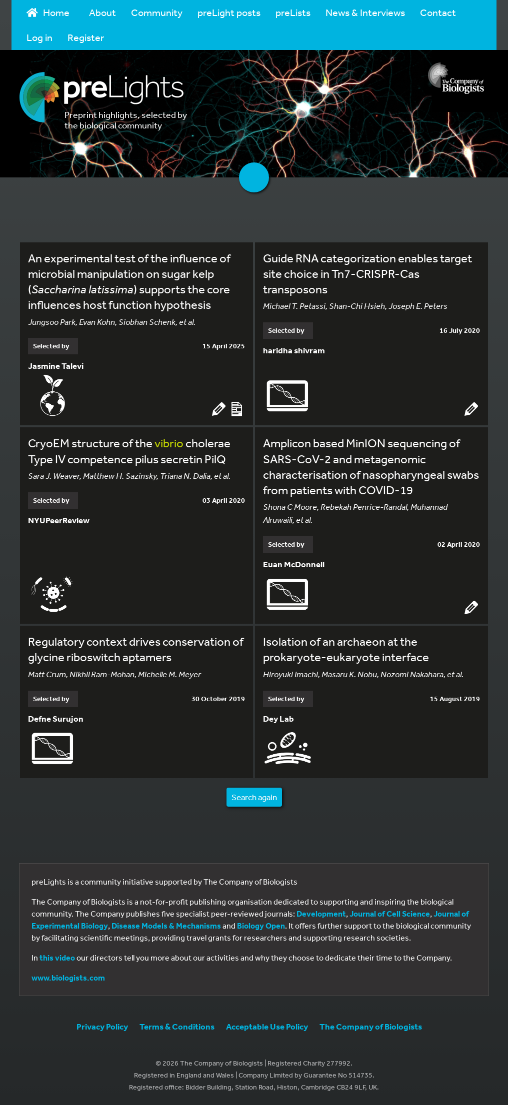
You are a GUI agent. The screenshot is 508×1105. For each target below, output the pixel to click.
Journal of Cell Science (390, 914)
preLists (293, 12)
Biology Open (261, 926)
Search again (254, 797)
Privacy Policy (102, 1026)
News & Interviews (365, 12)
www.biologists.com (68, 978)
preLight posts (229, 12)
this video (57, 958)
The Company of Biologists (371, 1026)
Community (156, 12)
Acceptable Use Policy (267, 1026)
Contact (438, 12)
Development (321, 914)
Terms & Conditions (177, 1026)
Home (48, 12)
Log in (39, 37)
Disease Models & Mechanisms (166, 926)
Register (86, 37)
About (102, 12)
